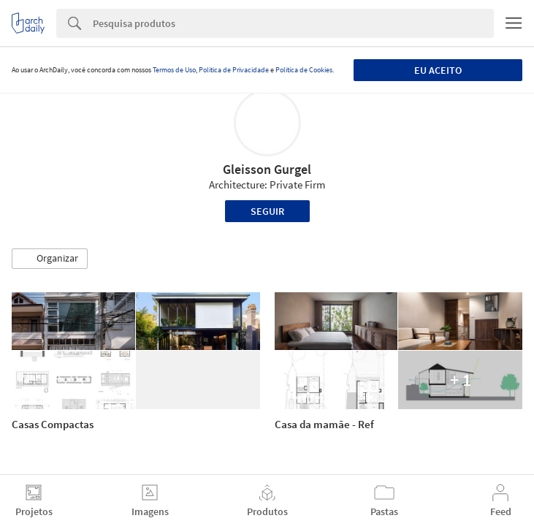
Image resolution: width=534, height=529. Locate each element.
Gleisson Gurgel (267, 169)
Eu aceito (438, 70)
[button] (50, 258)
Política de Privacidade (234, 70)
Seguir (267, 211)
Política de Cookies (303, 70)
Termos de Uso (174, 70)
